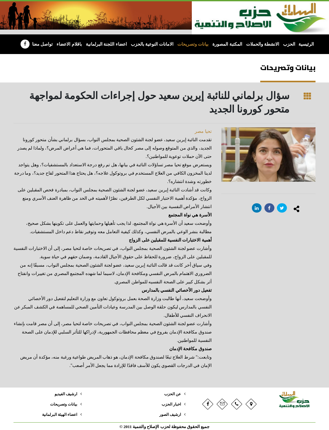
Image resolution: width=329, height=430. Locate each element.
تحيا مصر (203, 131)
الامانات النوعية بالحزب (152, 44)
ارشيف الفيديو (64, 394)
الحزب (289, 44)
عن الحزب (172, 394)
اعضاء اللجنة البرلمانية (106, 44)
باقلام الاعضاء (69, 44)
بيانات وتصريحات (193, 44)
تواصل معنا (42, 44)
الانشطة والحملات (263, 44)
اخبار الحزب (170, 404)
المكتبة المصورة (227, 44)
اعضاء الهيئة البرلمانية (58, 414)
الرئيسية (306, 44)
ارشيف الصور (169, 414)
